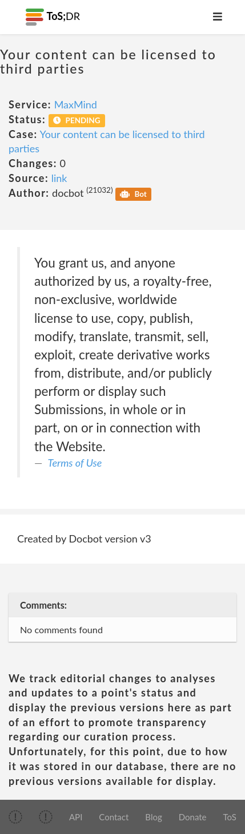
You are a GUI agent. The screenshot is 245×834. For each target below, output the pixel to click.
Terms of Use (75, 462)
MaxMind (75, 104)
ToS (229, 817)
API (75, 817)
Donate (193, 817)
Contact (113, 817)
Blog (153, 817)
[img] (15, 817)
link (59, 178)
